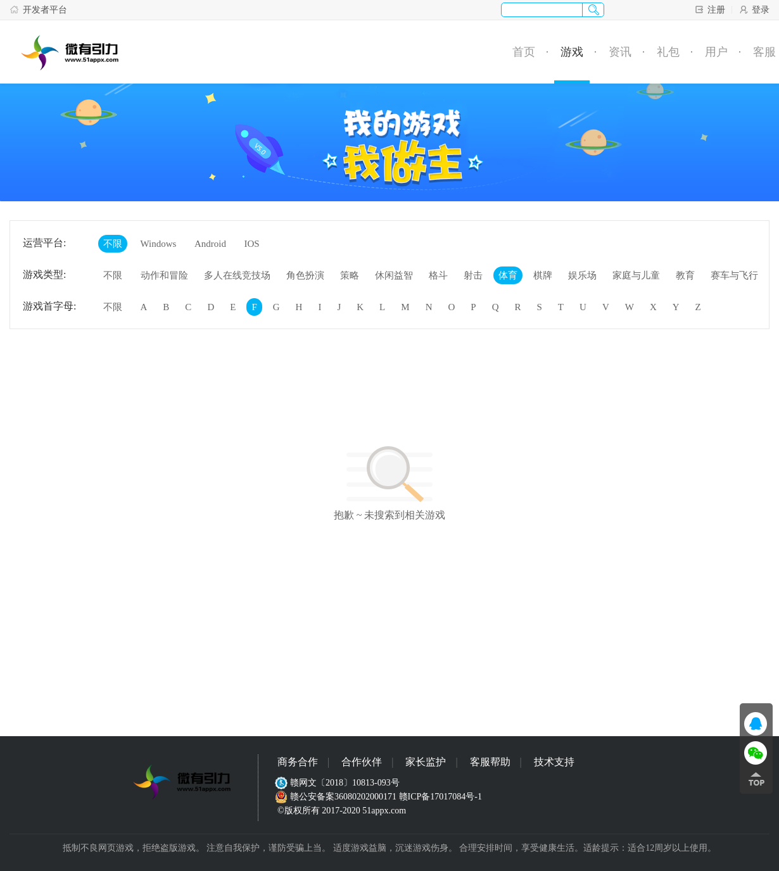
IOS (251, 244)
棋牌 (542, 275)
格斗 (438, 275)
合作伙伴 (361, 761)
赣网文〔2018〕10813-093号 (338, 782)
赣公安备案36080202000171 (336, 796)
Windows (159, 244)
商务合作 (297, 761)
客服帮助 (490, 761)
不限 (112, 244)
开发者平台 (38, 9)
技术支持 (554, 761)
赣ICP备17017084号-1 (440, 796)
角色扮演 (305, 275)
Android (210, 244)
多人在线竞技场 (237, 275)
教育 (685, 275)
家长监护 (425, 761)
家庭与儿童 (636, 275)
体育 (507, 275)
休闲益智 (394, 275)
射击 (473, 275)
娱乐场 (582, 275)
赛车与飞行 (734, 275)
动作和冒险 (164, 275)
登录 (754, 9)
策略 (349, 275)
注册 (709, 9)
